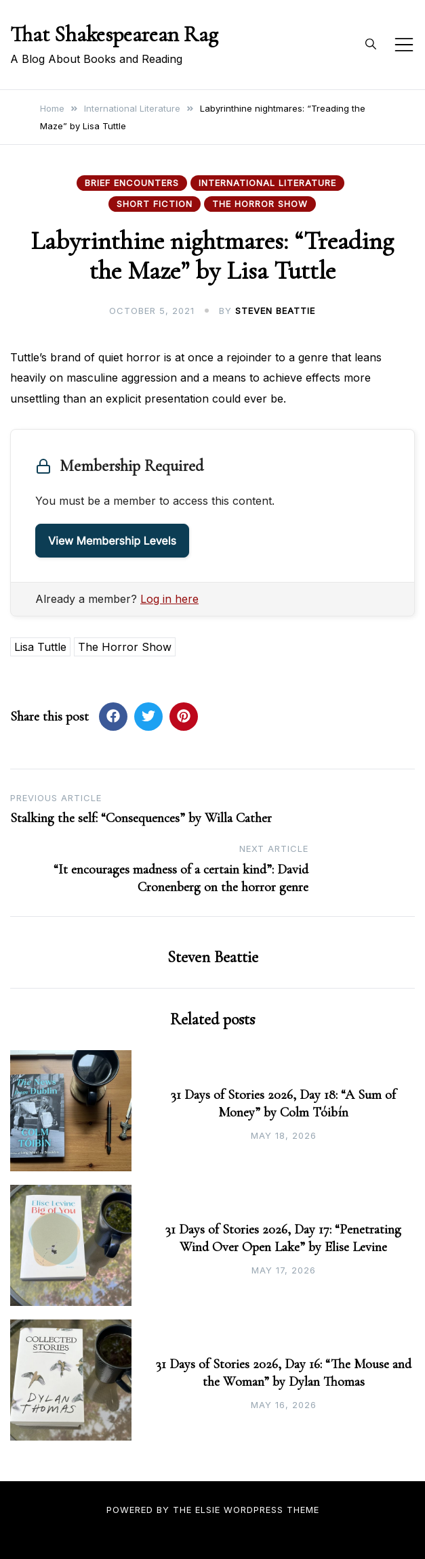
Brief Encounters (132, 182)
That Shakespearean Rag (114, 34)
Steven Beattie (275, 310)
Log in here (169, 599)
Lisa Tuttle (40, 647)
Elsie (207, 1509)
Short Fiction (155, 203)
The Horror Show (260, 203)
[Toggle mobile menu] (404, 44)
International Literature (267, 182)
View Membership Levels (112, 540)
